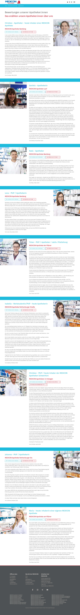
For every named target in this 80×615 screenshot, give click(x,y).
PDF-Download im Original (12, 31)
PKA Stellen (12, 577)
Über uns (43, 584)
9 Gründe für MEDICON (46, 582)
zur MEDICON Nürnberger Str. (37, 384)
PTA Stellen (13, 576)
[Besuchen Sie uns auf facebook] (32, 590)
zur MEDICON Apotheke (27, 31)
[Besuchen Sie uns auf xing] (42, 590)
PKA (27, 577)
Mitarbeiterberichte (45, 579)
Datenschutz (32, 607)
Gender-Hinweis (42, 607)
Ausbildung (12, 582)
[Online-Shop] (67, 2)
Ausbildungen (29, 582)
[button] (74, 2)
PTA (27, 576)
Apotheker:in (13, 579)
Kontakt (37, 607)
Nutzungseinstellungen (50, 607)
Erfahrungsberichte (45, 578)
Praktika (12, 580)
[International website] (71, 2)
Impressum (27, 607)
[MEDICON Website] (69, 2)
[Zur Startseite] (13, 2)
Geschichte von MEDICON (47, 586)
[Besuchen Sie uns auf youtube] (47, 590)
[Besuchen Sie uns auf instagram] (37, 590)
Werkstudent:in (13, 584)
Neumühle (18, 603)
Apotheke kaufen (30, 584)
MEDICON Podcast (45, 581)
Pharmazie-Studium (30, 580)
